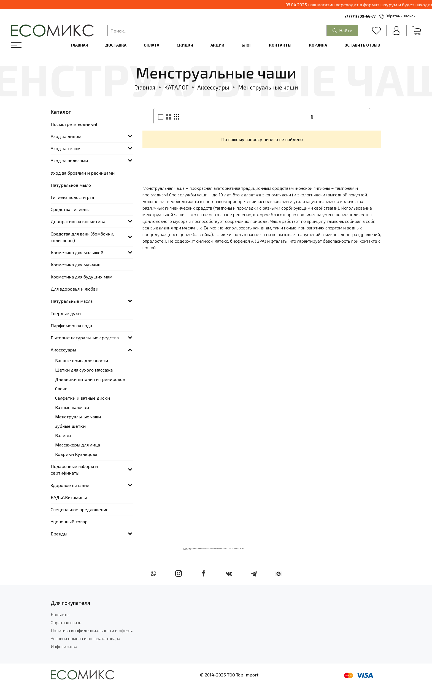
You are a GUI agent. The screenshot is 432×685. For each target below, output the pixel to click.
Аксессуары (213, 87)
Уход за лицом (66, 136)
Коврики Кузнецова (76, 454)
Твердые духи (66, 313)
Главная (79, 45)
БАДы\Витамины (69, 497)
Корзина (318, 45)
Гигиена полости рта (72, 197)
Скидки (185, 45)
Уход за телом (65, 148)
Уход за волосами (69, 160)
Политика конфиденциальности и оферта (92, 630)
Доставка (115, 45)
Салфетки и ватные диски (82, 397)
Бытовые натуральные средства (85, 337)
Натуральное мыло (71, 185)
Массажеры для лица (77, 444)
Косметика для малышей (77, 252)
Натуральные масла (72, 301)
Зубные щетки (70, 426)
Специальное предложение (80, 509)
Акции (217, 45)
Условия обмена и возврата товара (85, 638)
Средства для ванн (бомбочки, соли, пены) (82, 237)
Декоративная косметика (78, 221)
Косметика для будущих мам (81, 276)
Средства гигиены (70, 209)
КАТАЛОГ (176, 87)
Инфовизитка (64, 646)
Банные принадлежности (81, 360)
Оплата (151, 45)
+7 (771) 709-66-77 (360, 16)
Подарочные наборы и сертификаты (74, 469)
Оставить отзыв (362, 45)
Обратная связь (66, 622)
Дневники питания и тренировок (90, 379)
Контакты (280, 45)
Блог (247, 45)
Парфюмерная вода (71, 325)
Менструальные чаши (78, 416)
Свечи (61, 388)
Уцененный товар (69, 521)
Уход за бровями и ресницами (83, 172)
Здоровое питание (70, 485)
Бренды (59, 533)
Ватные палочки (72, 407)
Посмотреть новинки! (74, 124)
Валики (63, 435)
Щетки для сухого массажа (84, 369)
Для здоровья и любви (74, 288)
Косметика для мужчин (75, 264)
